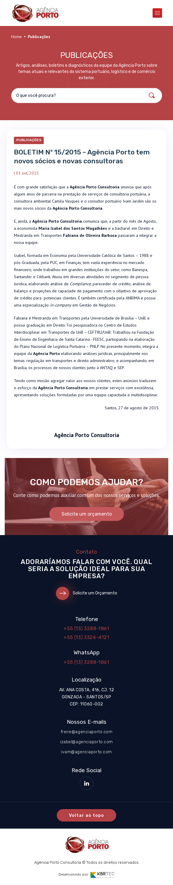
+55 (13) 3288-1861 (86, 628)
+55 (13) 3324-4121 (86, 637)
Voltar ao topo (86, 815)
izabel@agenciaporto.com (86, 741)
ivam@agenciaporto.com (86, 751)
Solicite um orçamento (87, 514)
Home (16, 36)
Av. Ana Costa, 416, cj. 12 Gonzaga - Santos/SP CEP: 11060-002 (86, 697)
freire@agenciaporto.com (87, 731)
